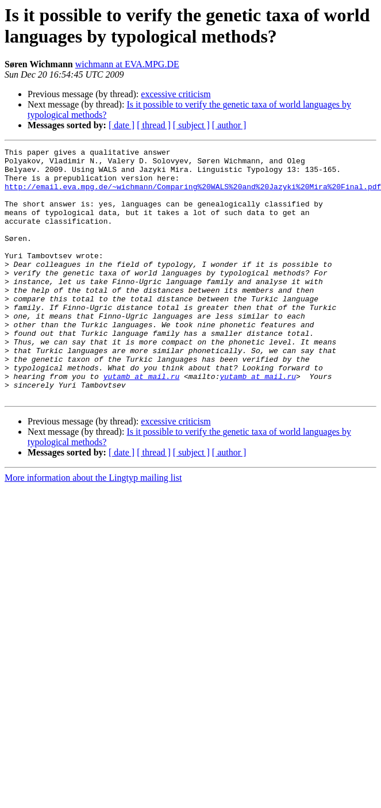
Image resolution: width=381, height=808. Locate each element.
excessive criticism (175, 94)
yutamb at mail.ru (141, 423)
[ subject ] (191, 125)
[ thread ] (154, 125)
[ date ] (121, 125)
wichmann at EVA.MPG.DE (127, 64)
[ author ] (229, 125)
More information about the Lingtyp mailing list (93, 528)
